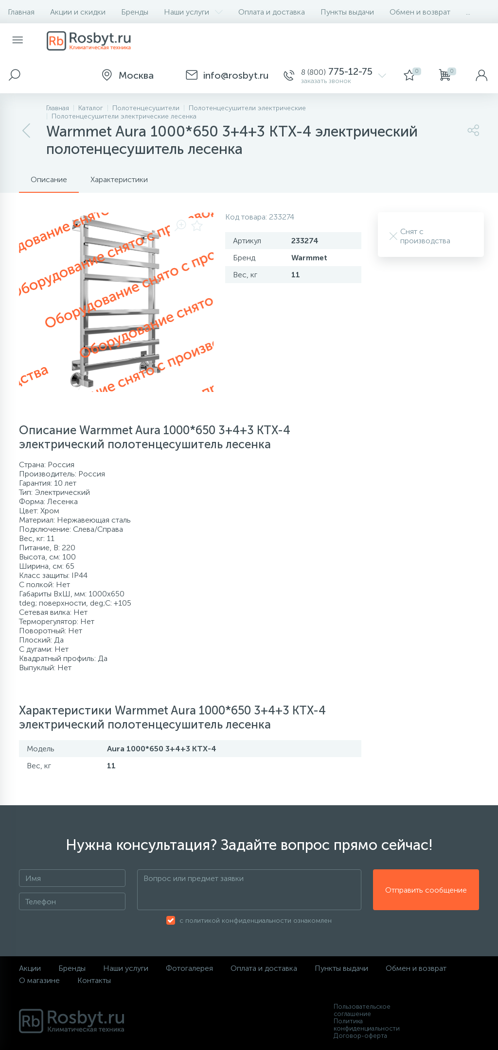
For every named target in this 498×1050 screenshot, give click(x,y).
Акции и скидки (78, 12)
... (468, 12)
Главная (21, 12)
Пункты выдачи (347, 12)
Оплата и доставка (271, 12)
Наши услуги (193, 12)
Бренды (134, 12)
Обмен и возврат (420, 12)
